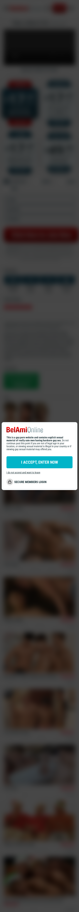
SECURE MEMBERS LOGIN (30, 482)
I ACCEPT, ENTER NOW (39, 462)
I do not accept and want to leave (23, 472)
